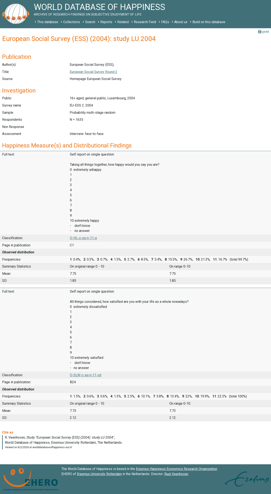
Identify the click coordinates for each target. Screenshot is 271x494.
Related (123, 22)
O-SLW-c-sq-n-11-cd (85, 375)
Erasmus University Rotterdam (99, 474)
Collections (71, 22)
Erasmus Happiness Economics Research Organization (176, 469)
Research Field (145, 22)
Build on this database (208, 22)
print (263, 32)
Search (90, 22)
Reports (106, 22)
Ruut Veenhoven (176, 474)
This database (47, 22)
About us (180, 22)
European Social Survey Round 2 (93, 72)
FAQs (165, 22)
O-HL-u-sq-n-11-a (83, 238)
